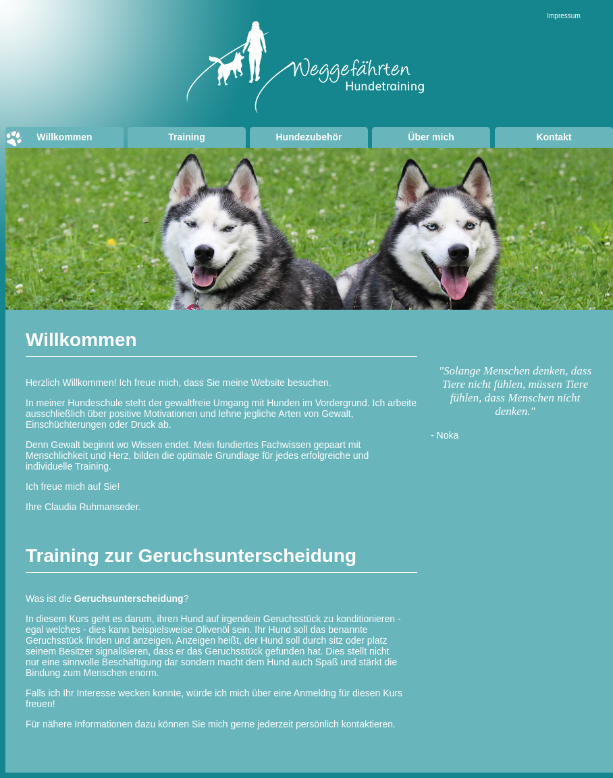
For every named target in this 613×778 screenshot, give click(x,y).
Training (186, 137)
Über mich (431, 137)
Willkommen (64, 137)
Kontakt (553, 137)
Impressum (563, 16)
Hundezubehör (309, 137)
